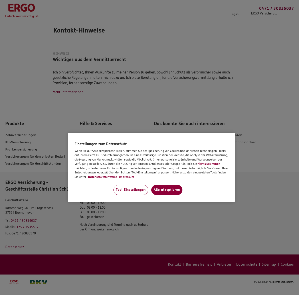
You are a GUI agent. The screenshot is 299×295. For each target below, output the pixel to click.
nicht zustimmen (209, 164)
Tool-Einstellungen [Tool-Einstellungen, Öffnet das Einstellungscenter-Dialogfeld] (131, 190)
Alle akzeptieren (167, 190)
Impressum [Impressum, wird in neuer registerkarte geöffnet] (126, 177)
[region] (151, 167)
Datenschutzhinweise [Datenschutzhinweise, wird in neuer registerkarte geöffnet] (102, 177)
